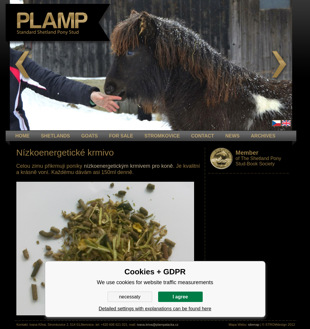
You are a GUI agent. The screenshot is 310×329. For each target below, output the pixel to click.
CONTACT (202, 135)
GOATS (89, 135)
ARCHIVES (263, 135)
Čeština (276, 123)
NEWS (232, 135)
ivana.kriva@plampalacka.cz (158, 324)
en (286, 123)
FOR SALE (121, 135)
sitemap (253, 324)
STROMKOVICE (162, 135)
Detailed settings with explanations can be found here (155, 308)
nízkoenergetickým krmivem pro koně (128, 166)
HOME (22, 135)
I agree (180, 296)
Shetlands (55, 135)
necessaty (129, 296)
